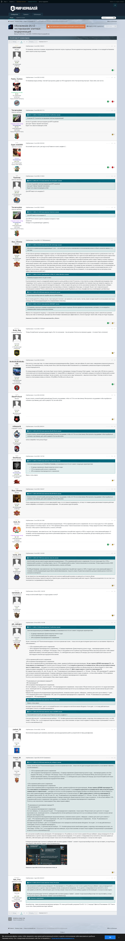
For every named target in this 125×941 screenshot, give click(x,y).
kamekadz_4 (17, 595)
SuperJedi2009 (17, 147)
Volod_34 (17, 760)
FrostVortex (21, 36)
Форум (11, 20)
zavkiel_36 (17, 732)
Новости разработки (43, 36)
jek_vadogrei (17, 627)
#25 (112, 178)
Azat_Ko (16, 524)
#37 (112, 625)
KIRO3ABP (17, 50)
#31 (112, 429)
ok (110, 937)
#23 (112, 113)
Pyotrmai (16, 180)
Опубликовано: (35, 48)
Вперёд (31, 44)
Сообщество (14, 17)
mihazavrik (52, 294)
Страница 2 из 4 (43, 44)
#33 (112, 491)
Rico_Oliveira (17, 244)
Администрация (20, 20)
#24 (112, 146)
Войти (111, 1)
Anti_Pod (16, 882)
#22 (112, 80)
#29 (112, 362)
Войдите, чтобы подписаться (95, 28)
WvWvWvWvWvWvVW (17, 365)
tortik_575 (17, 557)
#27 (112, 243)
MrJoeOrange (53, 247)
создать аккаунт (120, 1)
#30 (112, 397)
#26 (112, 210)
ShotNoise (17, 460)
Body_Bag (17, 333)
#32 (112, 458)
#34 (112, 523)
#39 (112, 760)
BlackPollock (17, 399)
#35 (112, 556)
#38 (112, 732)
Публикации (37, 17)
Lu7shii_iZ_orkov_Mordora (56, 277)
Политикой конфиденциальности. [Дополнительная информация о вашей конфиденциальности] (62, 938)
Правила (25, 17)
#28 (112, 331)
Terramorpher (17, 113)
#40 (112, 880)
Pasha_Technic (17, 82)
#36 (112, 594)
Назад (14, 44)
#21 (112, 48)
